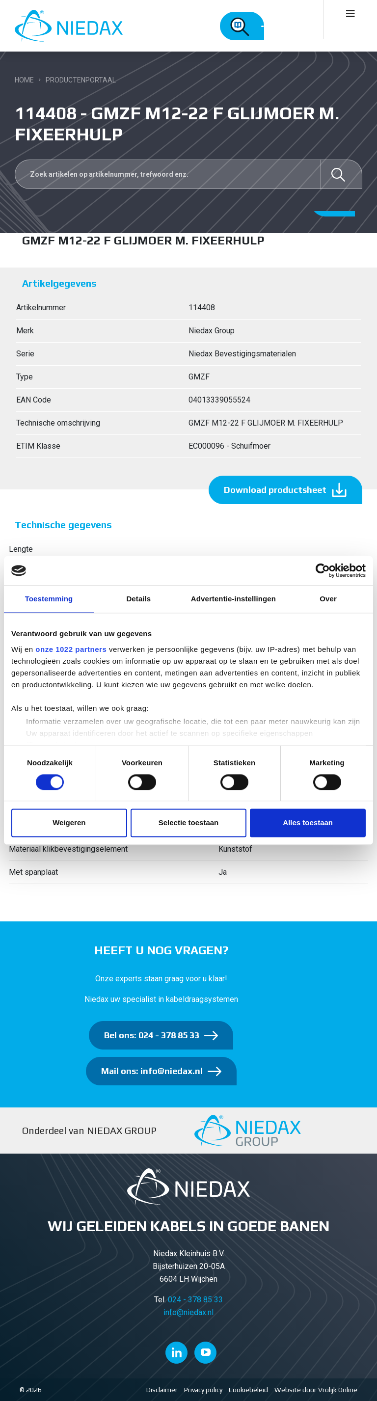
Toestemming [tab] (49, 598)
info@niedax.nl (188, 1312)
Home (24, 80)
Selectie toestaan (189, 823)
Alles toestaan (308, 823)
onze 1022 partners (71, 649)
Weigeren (69, 823)
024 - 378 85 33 (195, 1299)
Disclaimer (162, 1390)
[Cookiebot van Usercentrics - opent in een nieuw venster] (323, 570)
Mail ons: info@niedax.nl (152, 1071)
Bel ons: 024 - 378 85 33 (151, 1035)
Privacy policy (203, 1390)
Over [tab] (328, 598)
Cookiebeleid (248, 1390)
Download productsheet (275, 490)
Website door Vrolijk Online (315, 1390)
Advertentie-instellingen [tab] (233, 598)
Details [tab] (138, 598)
